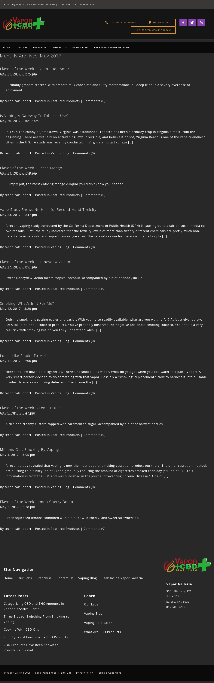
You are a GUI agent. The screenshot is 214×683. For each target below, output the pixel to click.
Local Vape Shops (46, 672)
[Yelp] (201, 22)
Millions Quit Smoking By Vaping (29, 449)
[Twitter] (192, 22)
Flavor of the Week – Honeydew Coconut (37, 261)
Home (6, 47)
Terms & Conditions (109, 672)
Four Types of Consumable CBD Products (36, 637)
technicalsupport (18, 101)
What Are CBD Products (102, 632)
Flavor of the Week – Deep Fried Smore (36, 68)
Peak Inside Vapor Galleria (112, 47)
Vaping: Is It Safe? (98, 623)
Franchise (39, 47)
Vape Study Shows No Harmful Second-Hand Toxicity (48, 209)
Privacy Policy (84, 672)
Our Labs (21, 47)
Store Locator (87, 4)
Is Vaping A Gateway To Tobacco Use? (34, 115)
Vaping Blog (80, 47)
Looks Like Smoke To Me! (23, 355)
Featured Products (65, 101)
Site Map (66, 672)
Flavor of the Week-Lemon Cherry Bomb (36, 501)
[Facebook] (183, 22)
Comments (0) (94, 101)
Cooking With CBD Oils (21, 629)
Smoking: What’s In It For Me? (27, 303)
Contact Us (59, 47)
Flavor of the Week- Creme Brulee (31, 407)
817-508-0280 (67, 4)
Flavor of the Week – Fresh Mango (31, 167)
